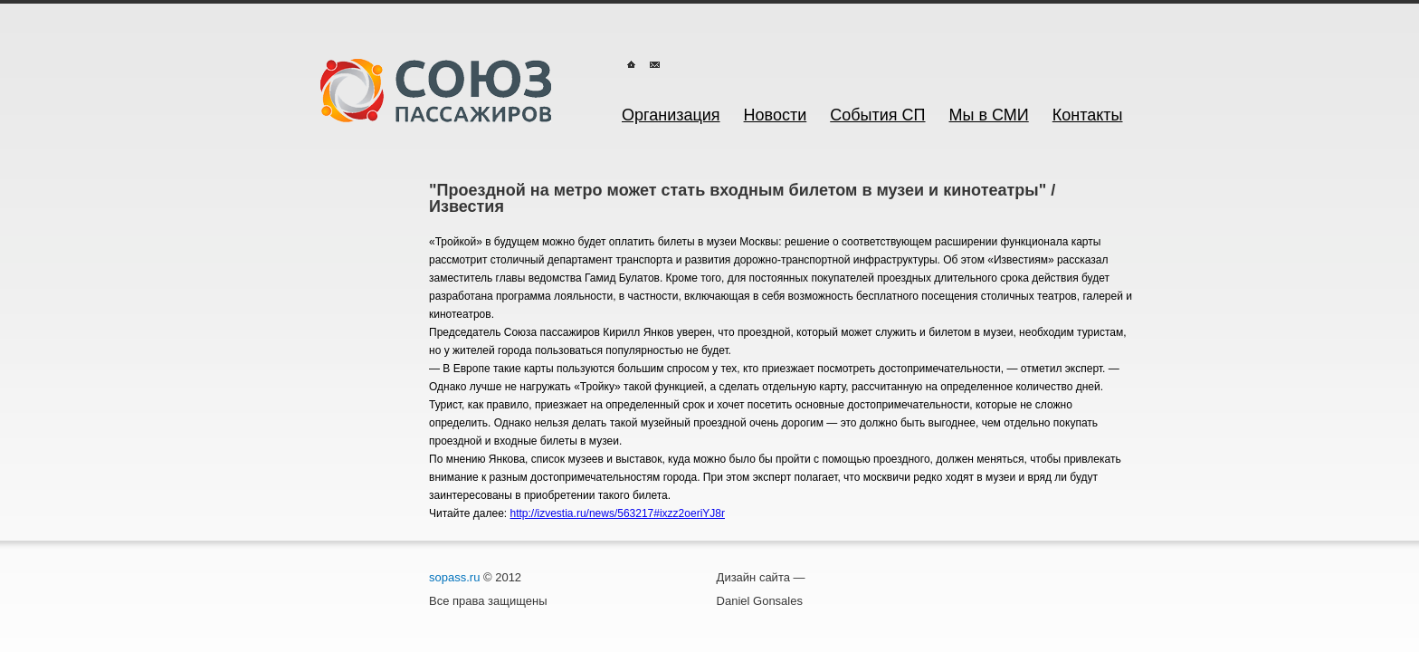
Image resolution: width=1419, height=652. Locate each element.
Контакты (1087, 115)
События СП (877, 115)
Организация (671, 115)
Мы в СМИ (989, 115)
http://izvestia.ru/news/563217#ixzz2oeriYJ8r (617, 513)
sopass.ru (454, 577)
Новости (775, 115)
